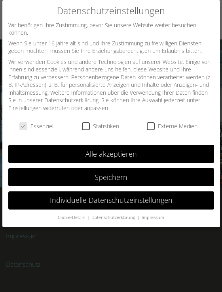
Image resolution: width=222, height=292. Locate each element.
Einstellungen (25, 108)
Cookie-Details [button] (72, 217)
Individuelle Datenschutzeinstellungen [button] (111, 200)
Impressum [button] (153, 217)
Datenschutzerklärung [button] (114, 217)
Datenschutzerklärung (71, 100)
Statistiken (100, 126)
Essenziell (37, 126)
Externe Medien (172, 126)
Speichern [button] (111, 177)
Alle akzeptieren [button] (111, 153)
